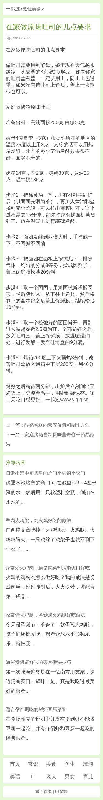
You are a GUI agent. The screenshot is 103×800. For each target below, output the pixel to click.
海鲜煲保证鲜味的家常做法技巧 (38, 662)
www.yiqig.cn (74, 399)
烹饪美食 (32, 9)
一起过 (13, 9)
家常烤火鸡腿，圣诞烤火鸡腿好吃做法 (45, 615)
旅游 (88, 764)
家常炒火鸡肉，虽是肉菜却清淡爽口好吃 (48, 567)
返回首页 (43, 791)
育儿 (88, 776)
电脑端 (61, 791)
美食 (51, 764)
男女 (70, 776)
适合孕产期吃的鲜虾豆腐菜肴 (36, 709)
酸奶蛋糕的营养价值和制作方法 (57, 425)
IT (33, 776)
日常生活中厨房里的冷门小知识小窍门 (45, 473)
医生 (70, 764)
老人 (51, 776)
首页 (15, 764)
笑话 (15, 776)
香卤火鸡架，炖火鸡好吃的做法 (38, 520)
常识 (33, 764)
